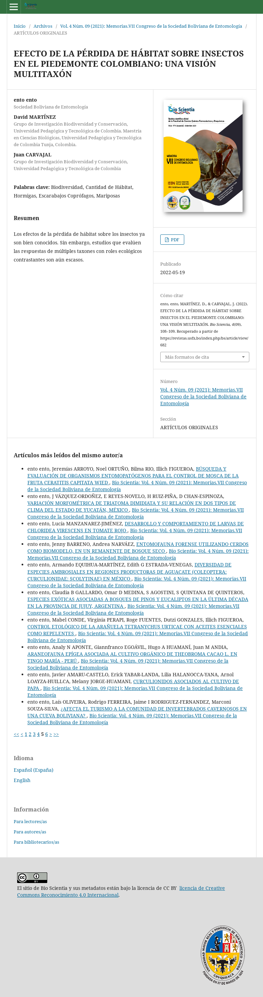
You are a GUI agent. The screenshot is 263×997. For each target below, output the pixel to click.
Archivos (43, 26)
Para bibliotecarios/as (36, 842)
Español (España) (33, 770)
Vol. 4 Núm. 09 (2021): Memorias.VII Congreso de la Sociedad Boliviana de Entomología (151, 26)
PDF (174, 240)
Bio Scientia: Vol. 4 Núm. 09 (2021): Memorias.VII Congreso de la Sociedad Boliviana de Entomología (135, 513)
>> (56, 734)
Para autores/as (30, 832)
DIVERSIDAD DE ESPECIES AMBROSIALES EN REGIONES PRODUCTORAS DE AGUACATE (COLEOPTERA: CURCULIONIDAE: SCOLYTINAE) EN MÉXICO (129, 571)
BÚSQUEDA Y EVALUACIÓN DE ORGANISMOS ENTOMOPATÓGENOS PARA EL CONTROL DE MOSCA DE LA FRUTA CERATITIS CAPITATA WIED (133, 475)
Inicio (20, 26)
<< (16, 734)
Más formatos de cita (187, 357)
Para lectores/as (30, 821)
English (22, 780)
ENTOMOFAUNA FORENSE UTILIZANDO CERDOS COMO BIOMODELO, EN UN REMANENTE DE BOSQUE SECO (138, 547)
